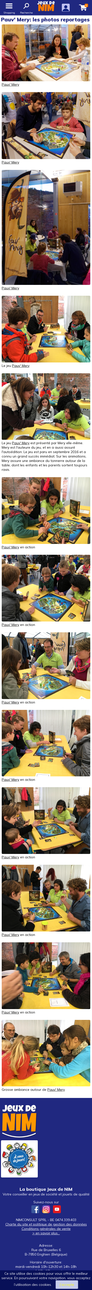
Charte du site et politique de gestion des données (46, 1224)
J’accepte (67, 1284)
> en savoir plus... (46, 1233)
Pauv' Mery (10, 84)
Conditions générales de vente (46, 1228)
